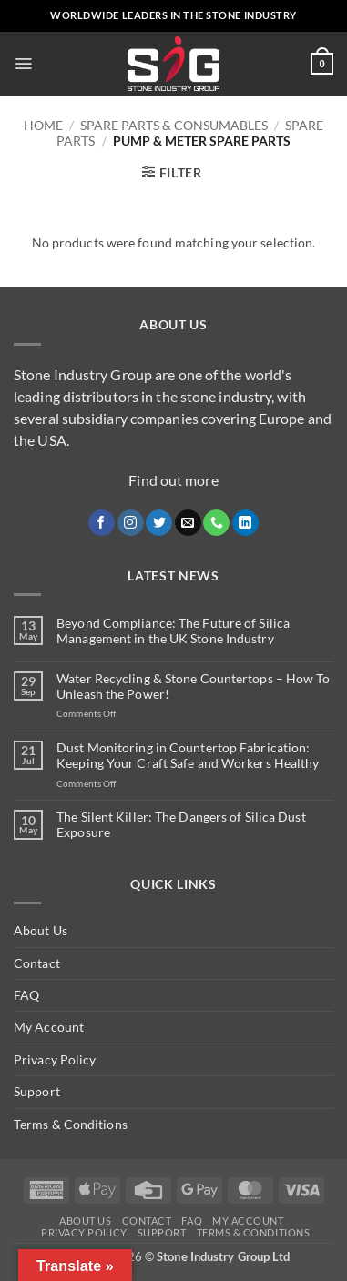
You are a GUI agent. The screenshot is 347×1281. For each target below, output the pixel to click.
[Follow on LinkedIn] (245, 523)
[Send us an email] (188, 523)
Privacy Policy (55, 1059)
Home (43, 125)
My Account (49, 1026)
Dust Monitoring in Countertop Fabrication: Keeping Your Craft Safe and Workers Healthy (187, 756)
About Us (40, 930)
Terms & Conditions (71, 1124)
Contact (37, 963)
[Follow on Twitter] (159, 523)
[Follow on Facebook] (101, 523)
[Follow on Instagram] (130, 523)
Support (37, 1091)
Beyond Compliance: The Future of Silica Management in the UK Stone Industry (173, 631)
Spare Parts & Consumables (174, 125)
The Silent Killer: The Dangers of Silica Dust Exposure (181, 825)
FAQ (26, 995)
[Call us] (216, 523)
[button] (23, 64)
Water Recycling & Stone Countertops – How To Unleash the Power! (193, 686)
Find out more (173, 480)
